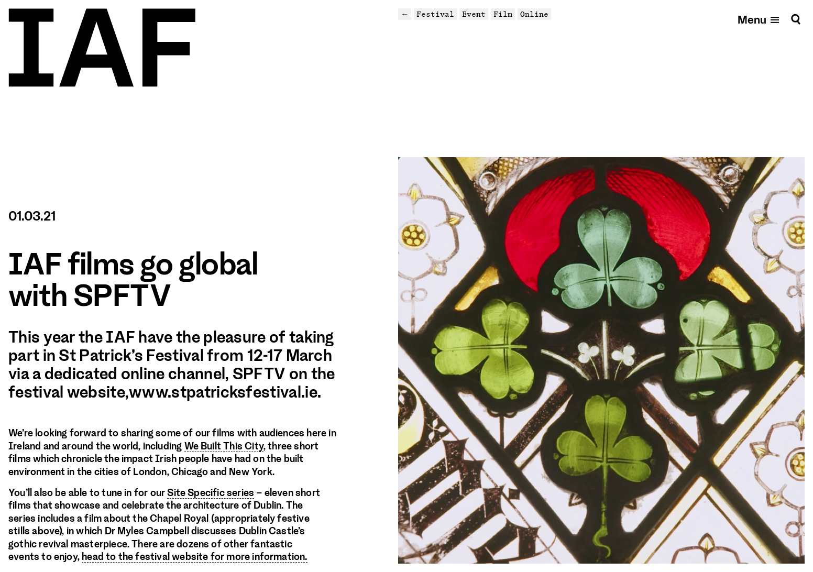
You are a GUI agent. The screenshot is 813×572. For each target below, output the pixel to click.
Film (502, 14)
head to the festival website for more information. (194, 557)
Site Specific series (210, 493)
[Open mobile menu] (759, 19)
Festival (435, 14)
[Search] (796, 19)
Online (534, 14)
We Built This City (223, 446)
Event (474, 14)
